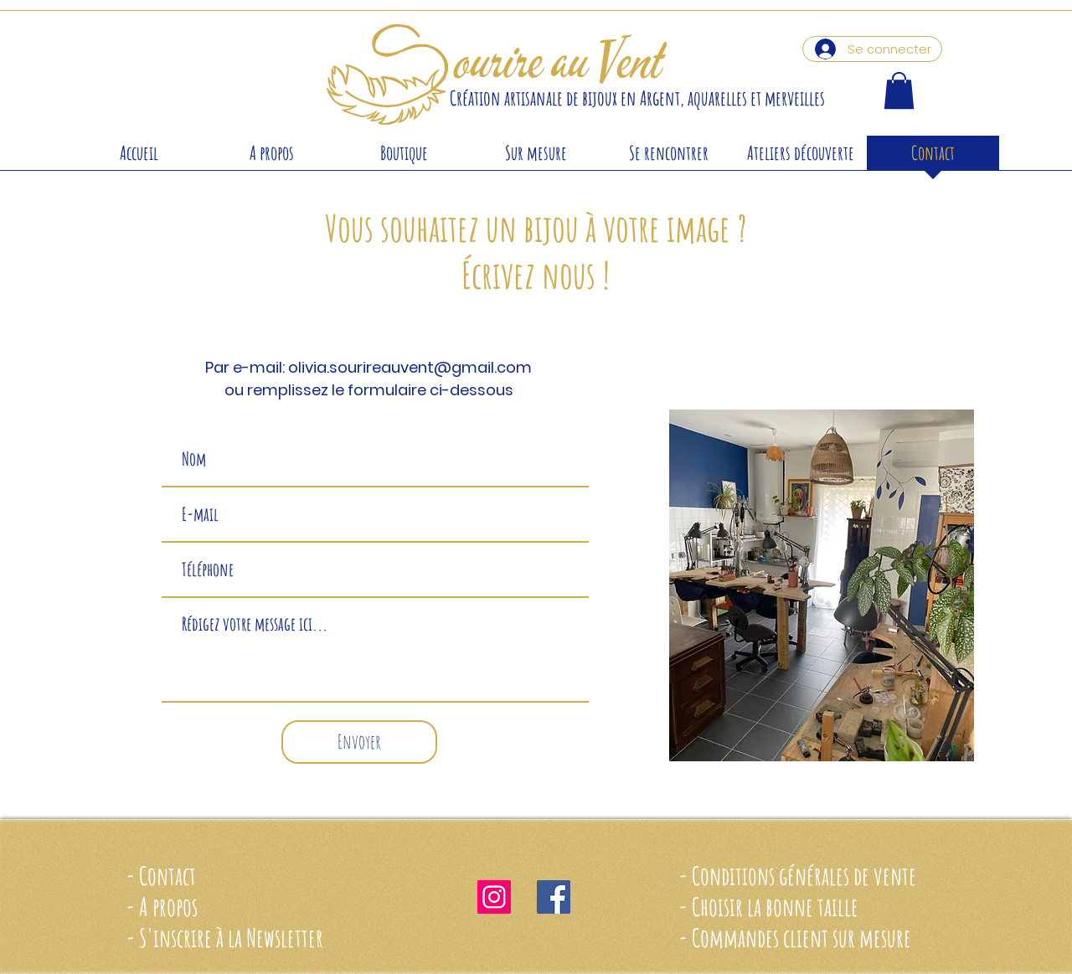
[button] (899, 90)
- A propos (162, 906)
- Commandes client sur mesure (794, 937)
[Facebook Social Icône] (553, 897)
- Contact (161, 875)
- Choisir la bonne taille (768, 906)
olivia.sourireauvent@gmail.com (410, 367)
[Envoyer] (359, 742)
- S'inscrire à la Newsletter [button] (224, 937)
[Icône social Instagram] (494, 897)
